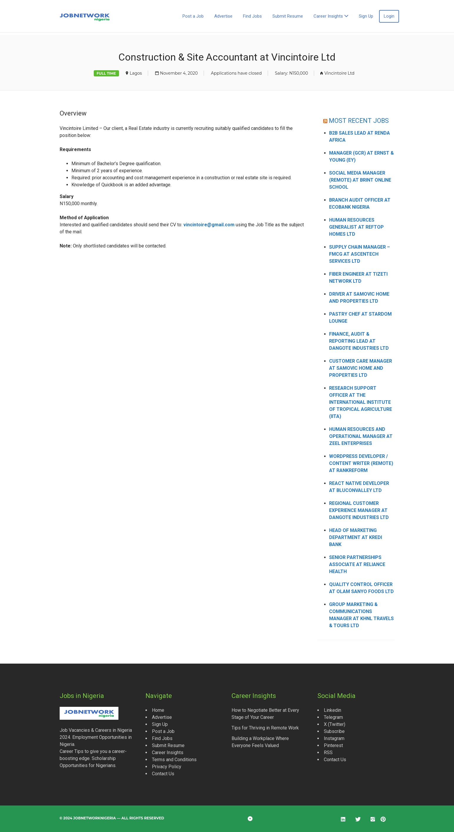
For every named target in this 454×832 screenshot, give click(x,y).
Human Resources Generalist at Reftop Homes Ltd (356, 227)
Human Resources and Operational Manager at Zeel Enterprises (361, 436)
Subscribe (334, 731)
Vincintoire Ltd (339, 73)
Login (389, 16)
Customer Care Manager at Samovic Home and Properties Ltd (360, 368)
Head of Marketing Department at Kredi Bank (355, 537)
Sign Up (366, 16)
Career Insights (328, 16)
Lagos (136, 73)
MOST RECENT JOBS (359, 120)
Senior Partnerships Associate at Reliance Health (357, 564)
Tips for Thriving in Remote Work (265, 728)
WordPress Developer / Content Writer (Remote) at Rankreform (361, 463)
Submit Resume (287, 16)
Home (158, 710)
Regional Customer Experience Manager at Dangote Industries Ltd (359, 510)
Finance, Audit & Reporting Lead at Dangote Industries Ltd (359, 341)
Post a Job (193, 16)
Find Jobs (252, 16)
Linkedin (332, 710)
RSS (328, 752)
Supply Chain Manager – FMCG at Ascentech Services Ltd (359, 254)
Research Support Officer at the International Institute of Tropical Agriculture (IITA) (360, 402)
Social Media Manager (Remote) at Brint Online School (360, 180)
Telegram (333, 717)
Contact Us (163, 773)
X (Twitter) (334, 724)
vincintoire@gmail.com (208, 224)
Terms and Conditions (174, 759)
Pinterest (333, 745)
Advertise (223, 16)
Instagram (334, 738)
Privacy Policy (166, 766)
